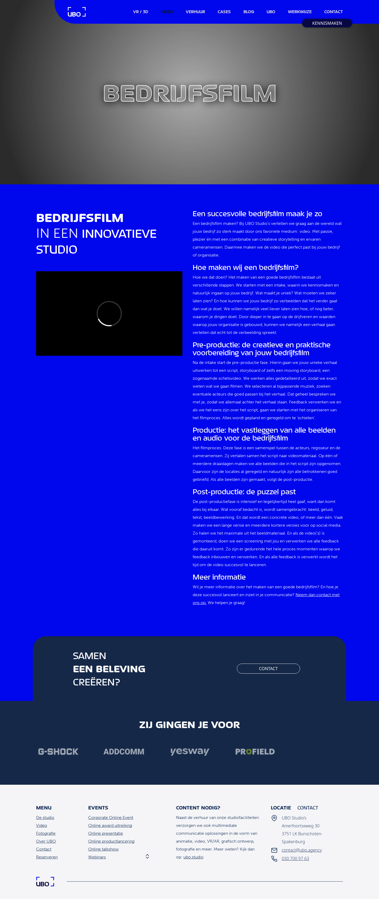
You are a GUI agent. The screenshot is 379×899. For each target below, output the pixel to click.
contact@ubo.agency (302, 850)
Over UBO (46, 841)
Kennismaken (327, 23)
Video (41, 825)
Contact (268, 668)
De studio (45, 817)
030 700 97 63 (295, 858)
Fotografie (46, 833)
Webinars (97, 857)
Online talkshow (103, 849)
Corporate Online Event (110, 817)
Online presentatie (105, 833)
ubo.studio (193, 857)
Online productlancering (111, 841)
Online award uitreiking (110, 825)
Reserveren (47, 857)
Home (77, 12)
